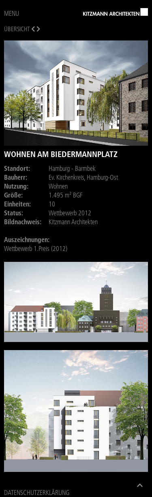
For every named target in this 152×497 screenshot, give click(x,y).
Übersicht (17, 29)
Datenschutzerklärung (36, 493)
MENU (11, 13)
